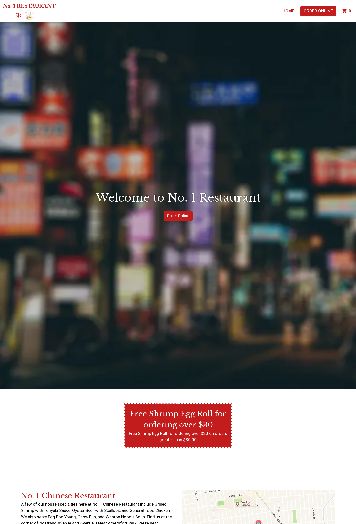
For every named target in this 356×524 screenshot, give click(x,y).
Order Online (318, 10)
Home (288, 10)
